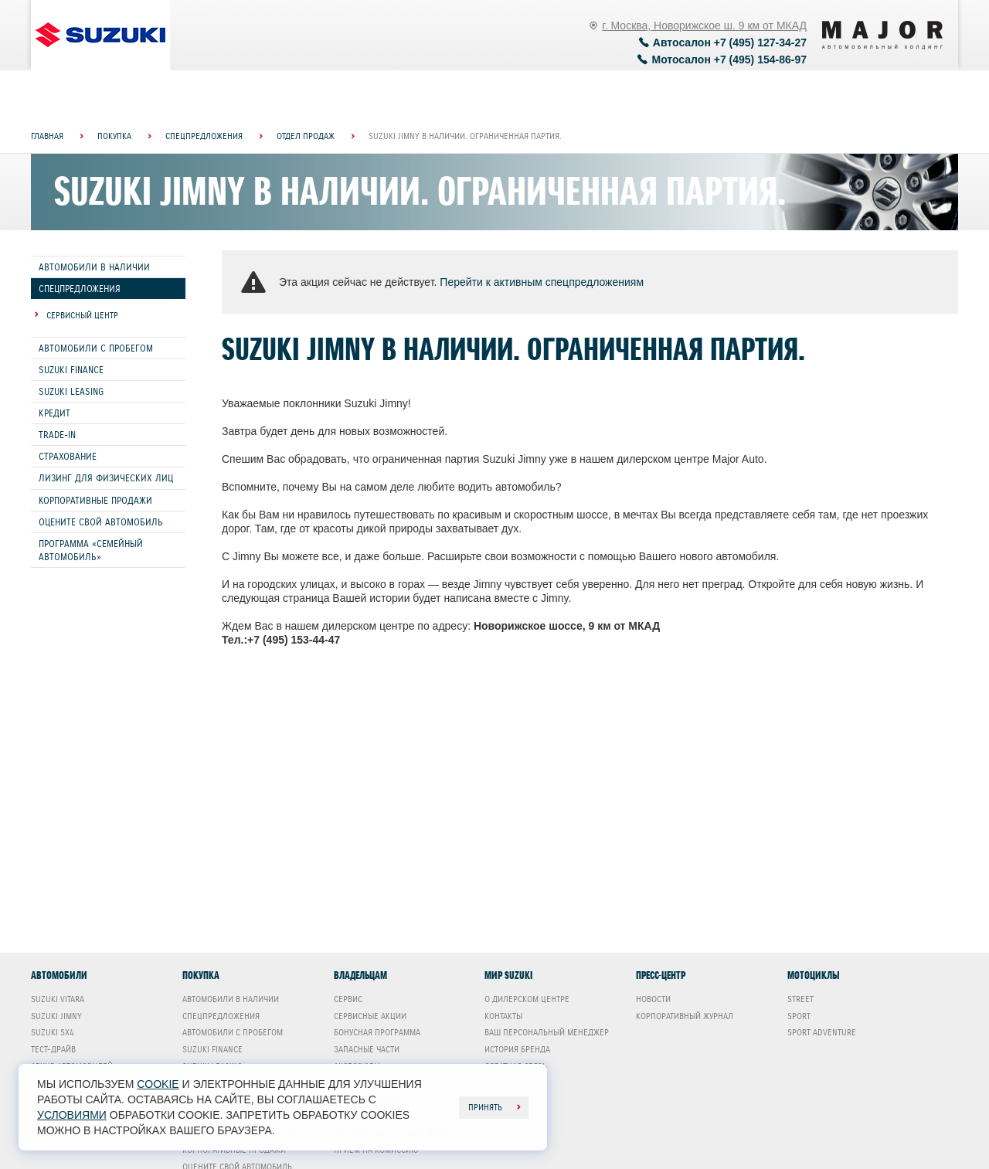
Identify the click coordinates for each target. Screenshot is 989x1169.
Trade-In (57, 434)
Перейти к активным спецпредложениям (542, 282)
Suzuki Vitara (57, 999)
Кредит (54, 413)
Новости (653, 999)
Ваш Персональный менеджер (546, 1032)
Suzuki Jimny (56, 1016)
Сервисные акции (370, 1016)
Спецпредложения (80, 288)
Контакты (503, 1016)
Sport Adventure (821, 1032)
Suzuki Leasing (71, 391)
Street (800, 999)
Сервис (348, 999)
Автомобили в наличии (94, 267)
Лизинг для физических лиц (106, 478)
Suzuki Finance (71, 370)
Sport (799, 1016)
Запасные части (366, 1049)
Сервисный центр (82, 315)
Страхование (68, 456)
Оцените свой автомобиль (101, 522)
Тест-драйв (53, 1049)
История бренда (517, 1049)
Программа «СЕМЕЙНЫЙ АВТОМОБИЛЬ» (91, 550)
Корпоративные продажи (95, 500)
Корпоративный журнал (684, 1016)
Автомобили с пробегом (96, 348)
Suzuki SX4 (52, 1032)
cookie (157, 1084)
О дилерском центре (526, 999)
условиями (72, 1115)
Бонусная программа (377, 1032)
